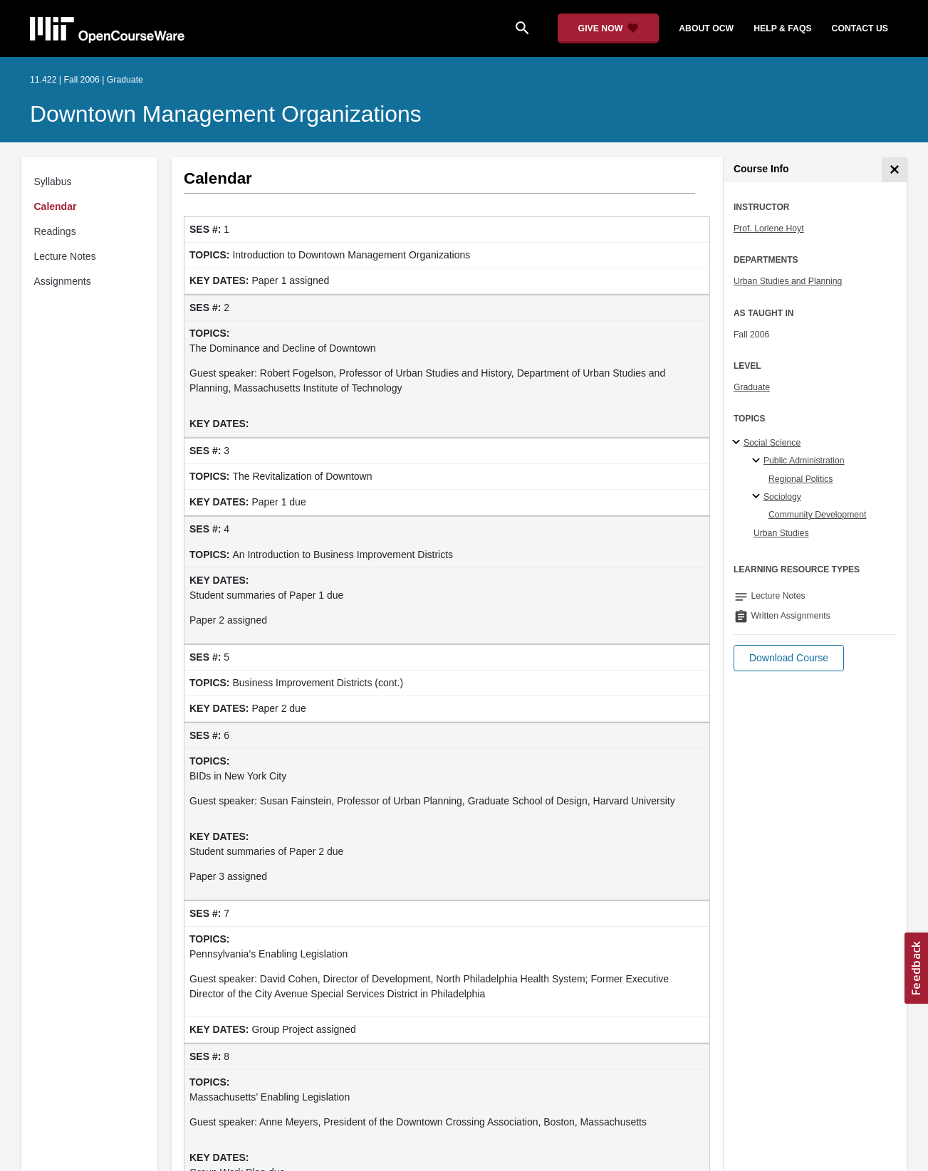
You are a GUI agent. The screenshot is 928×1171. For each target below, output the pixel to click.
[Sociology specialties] (758, 497)
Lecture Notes (65, 256)
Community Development (817, 515)
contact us (860, 28)
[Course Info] (894, 169)
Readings (55, 231)
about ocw (706, 28)
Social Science (772, 443)
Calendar (55, 206)
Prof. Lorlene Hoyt (769, 228)
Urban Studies (781, 533)
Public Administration (804, 461)
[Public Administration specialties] (758, 461)
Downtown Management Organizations (226, 114)
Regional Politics (800, 479)
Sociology (782, 497)
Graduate (752, 387)
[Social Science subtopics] (738, 443)
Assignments (62, 281)
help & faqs (782, 28)
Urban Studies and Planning (788, 281)
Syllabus (53, 181)
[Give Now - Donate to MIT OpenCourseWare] (608, 28)
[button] (789, 658)
